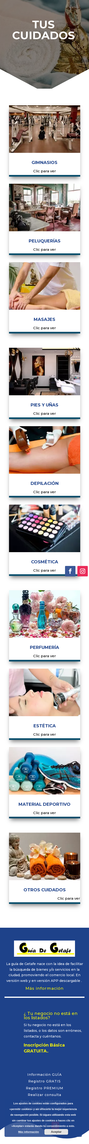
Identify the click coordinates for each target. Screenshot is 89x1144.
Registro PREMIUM (44, 1088)
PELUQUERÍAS (45, 241)
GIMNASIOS (44, 162)
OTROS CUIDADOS (44, 890)
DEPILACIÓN (45, 483)
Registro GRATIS (44, 1081)
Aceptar (56, 1132)
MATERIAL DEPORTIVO (44, 804)
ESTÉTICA (44, 726)
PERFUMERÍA (44, 647)
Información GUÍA (44, 1074)
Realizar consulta (44, 1095)
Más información (44, 988)
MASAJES (44, 319)
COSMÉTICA (44, 562)
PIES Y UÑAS (44, 405)
